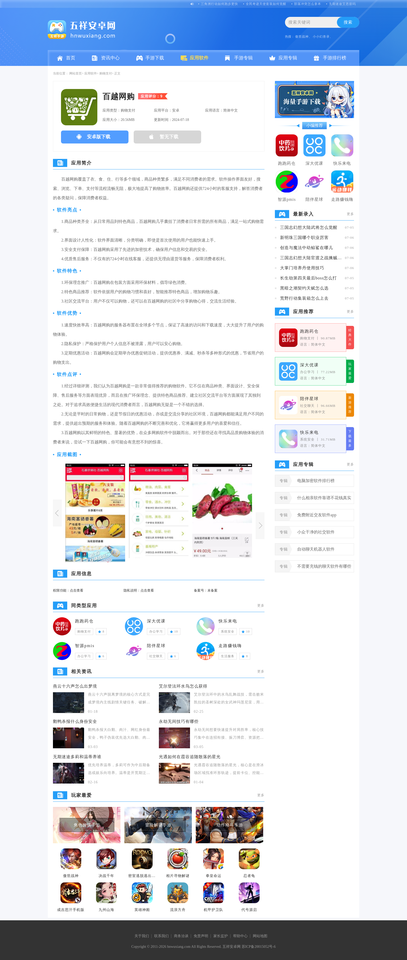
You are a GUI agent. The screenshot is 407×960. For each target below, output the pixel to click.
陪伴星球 (156, 645)
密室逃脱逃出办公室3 (142, 876)
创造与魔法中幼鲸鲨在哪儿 (306, 247)
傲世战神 (71, 876)
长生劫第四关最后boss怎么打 (308, 278)
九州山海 (106, 910)
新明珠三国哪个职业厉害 (304, 237)
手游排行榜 (334, 57)
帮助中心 (240, 936)
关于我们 (141, 936)
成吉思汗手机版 (70, 910)
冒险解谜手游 (158, 825)
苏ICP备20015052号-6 (259, 947)
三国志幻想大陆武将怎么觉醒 (308, 227)
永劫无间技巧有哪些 (179, 721)
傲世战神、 (303, 36)
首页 (70, 57)
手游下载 (154, 57)
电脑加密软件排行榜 (316, 480)
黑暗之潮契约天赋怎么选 (304, 288)
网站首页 (75, 73)
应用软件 (199, 57)
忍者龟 (249, 876)
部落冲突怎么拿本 (307, 4)
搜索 (348, 22)
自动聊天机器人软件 (316, 549)
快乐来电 (228, 621)
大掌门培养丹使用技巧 (302, 268)
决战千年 (106, 876)
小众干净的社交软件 (316, 532)
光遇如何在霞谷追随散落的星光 (190, 757)
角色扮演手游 (87, 825)
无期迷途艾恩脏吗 (342, 4)
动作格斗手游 (229, 825)
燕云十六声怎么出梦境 (75, 686)
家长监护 (220, 936)
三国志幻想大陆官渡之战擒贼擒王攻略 (311, 258)
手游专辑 (243, 57)
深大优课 (156, 621)
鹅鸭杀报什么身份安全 (75, 721)
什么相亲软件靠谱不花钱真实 (324, 498)
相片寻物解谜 (177, 876)
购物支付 (105, 73)
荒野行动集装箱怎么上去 (304, 298)
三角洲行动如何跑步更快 (219, 4)
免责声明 (201, 936)
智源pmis (84, 645)
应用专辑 (288, 57)
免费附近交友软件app (316, 515)
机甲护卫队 (213, 910)
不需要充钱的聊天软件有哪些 (324, 566)
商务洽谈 (181, 936)
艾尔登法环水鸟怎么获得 (183, 686)
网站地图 (260, 936)
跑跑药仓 (84, 621)
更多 (260, 605)
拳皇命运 (213, 876)
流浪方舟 (178, 910)
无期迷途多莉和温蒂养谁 (77, 757)
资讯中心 (110, 57)
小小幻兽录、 (323, 36)
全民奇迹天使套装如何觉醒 (266, 4)
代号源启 (249, 910)
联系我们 (161, 936)
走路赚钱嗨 (230, 645)
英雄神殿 (142, 910)
